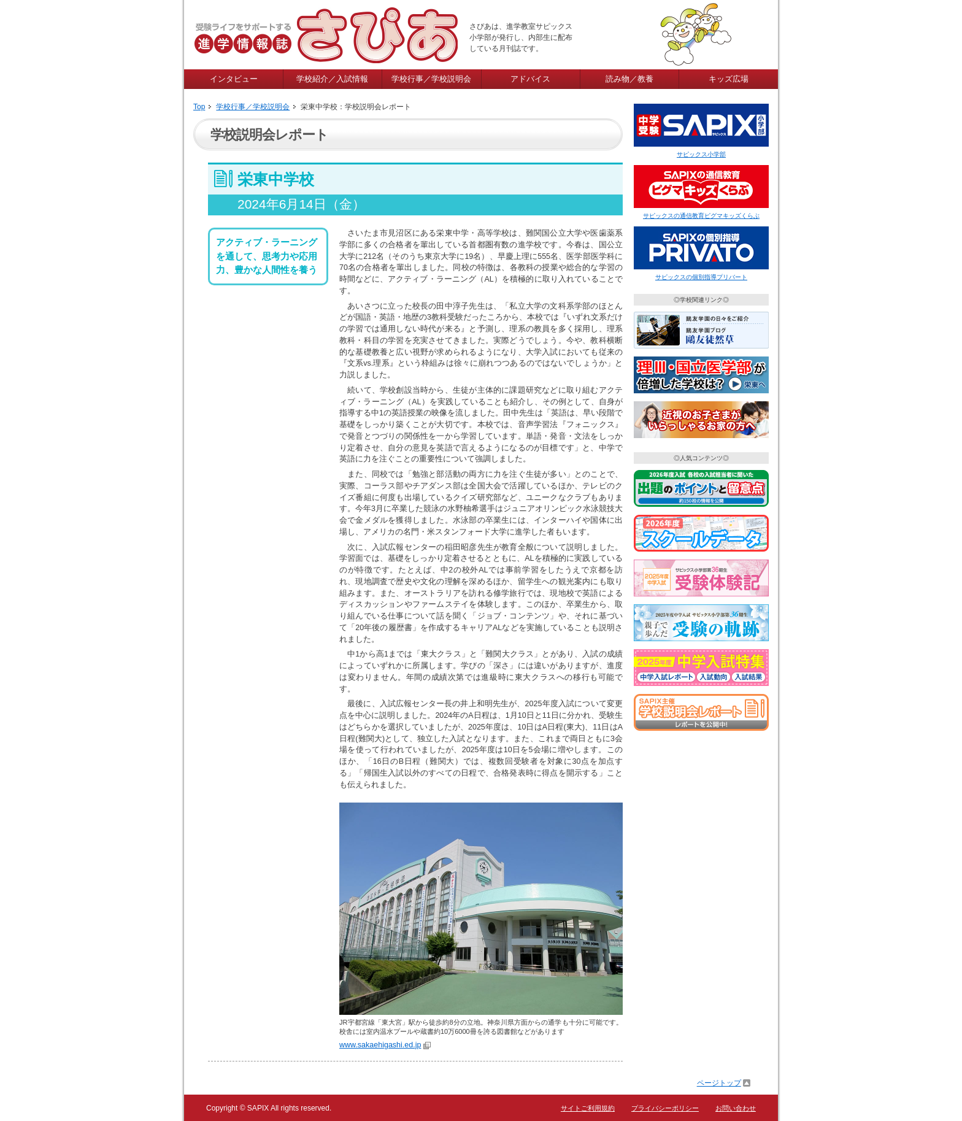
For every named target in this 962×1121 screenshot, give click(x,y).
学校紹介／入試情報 (332, 78)
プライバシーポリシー (665, 1108)
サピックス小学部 (701, 154)
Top (199, 106)
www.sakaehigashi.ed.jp (380, 1045)
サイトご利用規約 (588, 1108)
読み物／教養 (629, 78)
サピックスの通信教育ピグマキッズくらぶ (701, 215)
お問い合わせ (735, 1108)
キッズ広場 (728, 78)
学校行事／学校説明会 (431, 78)
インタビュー (234, 78)
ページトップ (719, 1083)
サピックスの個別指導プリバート (701, 277)
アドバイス (530, 78)
